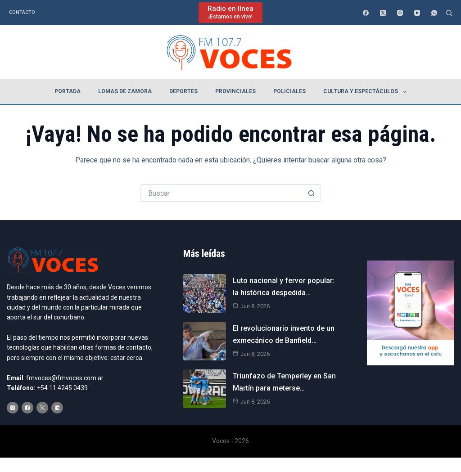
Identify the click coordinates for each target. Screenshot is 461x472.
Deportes (183, 91)
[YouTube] (417, 13)
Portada (67, 91)
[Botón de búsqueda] (312, 193)
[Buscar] (449, 13)
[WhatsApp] (434, 13)
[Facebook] (366, 13)
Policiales (289, 91)
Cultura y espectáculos (366, 91)
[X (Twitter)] (383, 13)
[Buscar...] (221, 193)
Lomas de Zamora (125, 91)
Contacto (22, 12)
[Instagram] (400, 13)
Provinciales (235, 91)
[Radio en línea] (230, 12)
